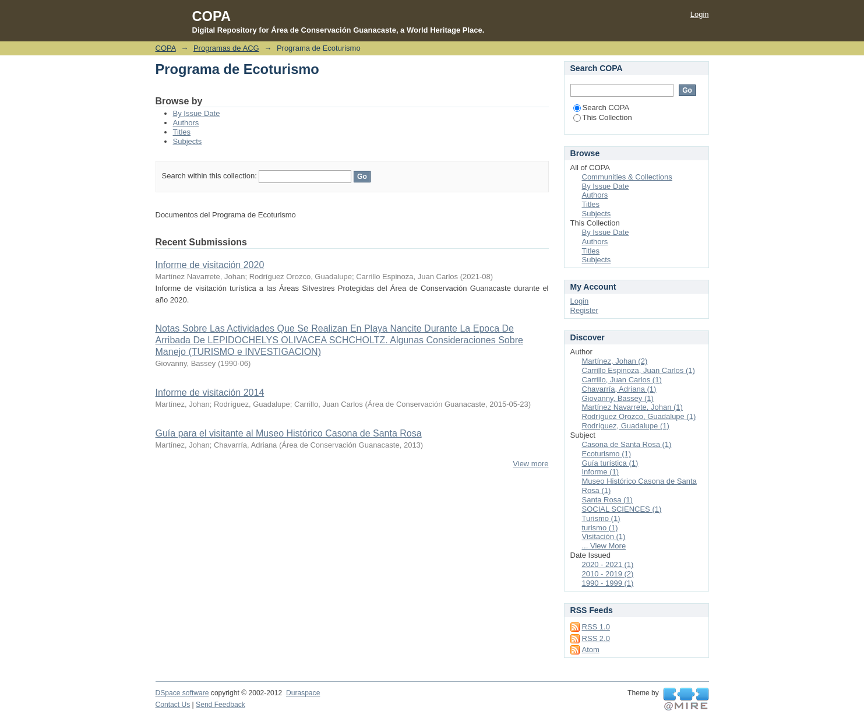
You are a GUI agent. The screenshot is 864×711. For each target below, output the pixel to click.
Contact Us (173, 705)
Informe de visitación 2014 (210, 392)
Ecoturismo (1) (607, 453)
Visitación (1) (604, 536)
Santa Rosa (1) (607, 499)
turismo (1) (600, 527)
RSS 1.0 (596, 626)
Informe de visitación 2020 (210, 265)
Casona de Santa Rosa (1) (627, 444)
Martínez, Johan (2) (615, 361)
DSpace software (182, 693)
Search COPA (601, 107)
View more (530, 463)
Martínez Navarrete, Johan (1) (632, 407)
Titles (182, 132)
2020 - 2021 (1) (608, 564)
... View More (604, 545)
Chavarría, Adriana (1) (619, 389)
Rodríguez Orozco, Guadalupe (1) (639, 416)
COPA (166, 48)
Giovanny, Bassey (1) (618, 398)
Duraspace (303, 693)
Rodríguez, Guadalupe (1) (625, 425)
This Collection (602, 117)
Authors (186, 122)
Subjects (187, 141)
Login (699, 14)
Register (584, 310)
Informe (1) (600, 471)
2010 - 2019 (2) (608, 573)
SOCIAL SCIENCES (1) (622, 509)
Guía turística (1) (610, 463)
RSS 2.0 (596, 638)
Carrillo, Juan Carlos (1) (622, 379)
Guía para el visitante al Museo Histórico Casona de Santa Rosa (289, 433)
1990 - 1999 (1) (608, 583)
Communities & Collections (627, 177)
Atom (590, 649)
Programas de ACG (226, 48)
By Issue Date (196, 113)
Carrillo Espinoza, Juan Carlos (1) (638, 370)
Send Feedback (220, 705)
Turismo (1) (601, 518)
